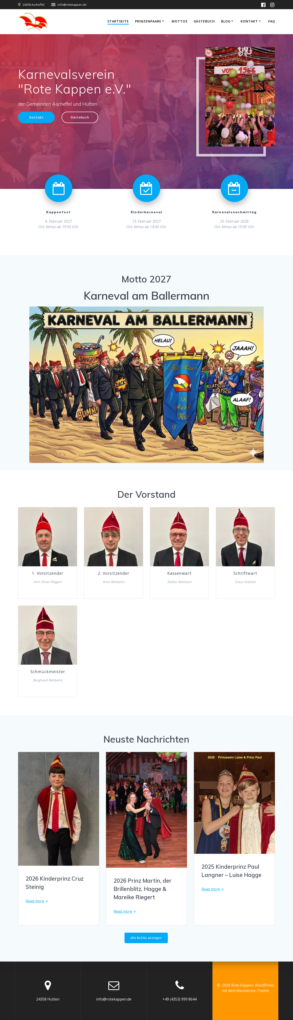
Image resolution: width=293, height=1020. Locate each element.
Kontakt (249, 21)
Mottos (179, 21)
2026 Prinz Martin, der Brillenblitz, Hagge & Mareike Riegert (142, 889)
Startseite (118, 21)
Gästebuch (204, 21)
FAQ (271, 21)
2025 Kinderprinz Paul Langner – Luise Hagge (231, 870)
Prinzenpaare (148, 21)
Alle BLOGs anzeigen (146, 938)
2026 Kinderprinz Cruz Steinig (55, 882)
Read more (35, 901)
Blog (226, 21)
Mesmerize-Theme (252, 990)
